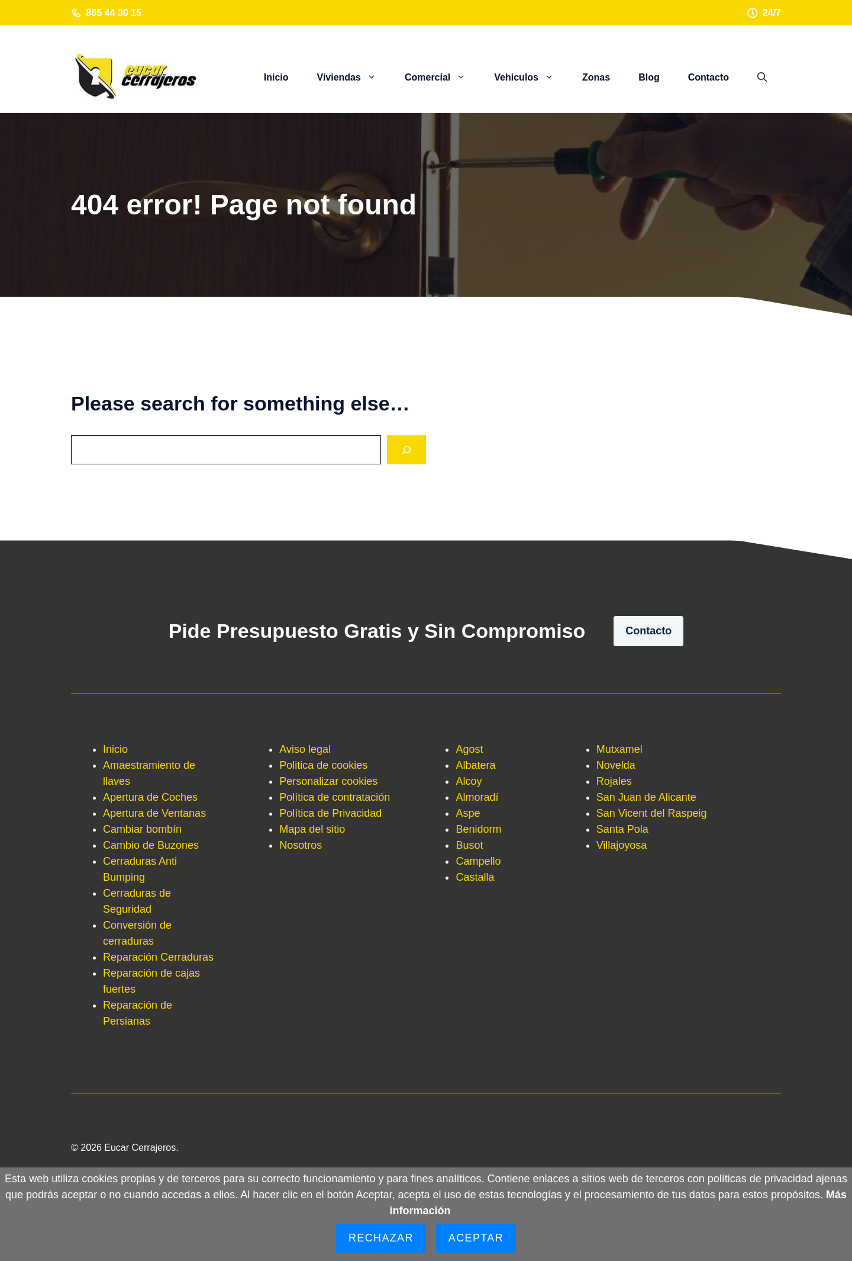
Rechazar (381, 1238)
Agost (469, 749)
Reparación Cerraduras (158, 957)
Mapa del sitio (312, 829)
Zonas (596, 77)
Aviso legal (305, 749)
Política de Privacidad (330, 813)
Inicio (276, 77)
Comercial (442, 77)
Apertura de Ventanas (154, 813)
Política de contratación (334, 797)
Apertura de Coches (150, 797)
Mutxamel (619, 749)
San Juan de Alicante (646, 797)
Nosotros (300, 845)
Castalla (475, 877)
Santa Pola (622, 829)
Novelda (615, 765)
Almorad (475, 797)
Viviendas (353, 77)
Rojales (614, 781)
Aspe (468, 813)
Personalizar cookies (328, 781)
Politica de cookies (323, 765)
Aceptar (476, 1238)
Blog (649, 77)
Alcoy (469, 781)
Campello (478, 861)
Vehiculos (531, 77)
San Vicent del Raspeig (651, 813)
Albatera (475, 765)
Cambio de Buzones (151, 845)
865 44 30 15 (113, 13)
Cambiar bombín (142, 829)
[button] (762, 77)
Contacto (708, 77)
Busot (469, 845)
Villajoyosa (621, 845)
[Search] (406, 449)
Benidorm (478, 829)
